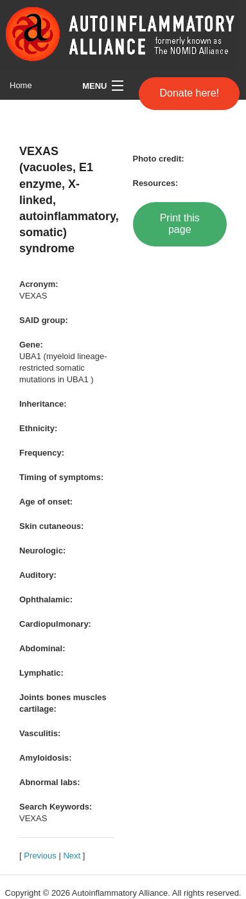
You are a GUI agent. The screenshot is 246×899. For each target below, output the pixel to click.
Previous (40, 855)
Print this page (180, 223)
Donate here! (189, 93)
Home (21, 85)
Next (71, 855)
